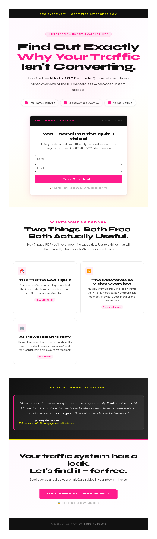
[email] (78, 168)
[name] (78, 158)
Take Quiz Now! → (78, 179)
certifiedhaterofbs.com (92, 523)
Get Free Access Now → (78, 493)
